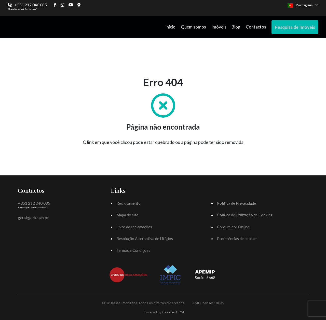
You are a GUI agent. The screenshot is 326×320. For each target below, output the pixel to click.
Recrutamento (128, 203)
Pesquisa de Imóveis (295, 27)
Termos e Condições (133, 250)
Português (303, 5)
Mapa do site (127, 215)
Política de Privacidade (236, 203)
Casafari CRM (173, 312)
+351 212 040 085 (31, 4)
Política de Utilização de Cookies (244, 215)
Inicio (170, 27)
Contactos (256, 27)
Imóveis (218, 27)
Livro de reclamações (134, 227)
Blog (236, 27)
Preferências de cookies (237, 238)
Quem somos (193, 27)
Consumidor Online (233, 227)
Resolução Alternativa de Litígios (144, 238)
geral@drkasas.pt (33, 217)
